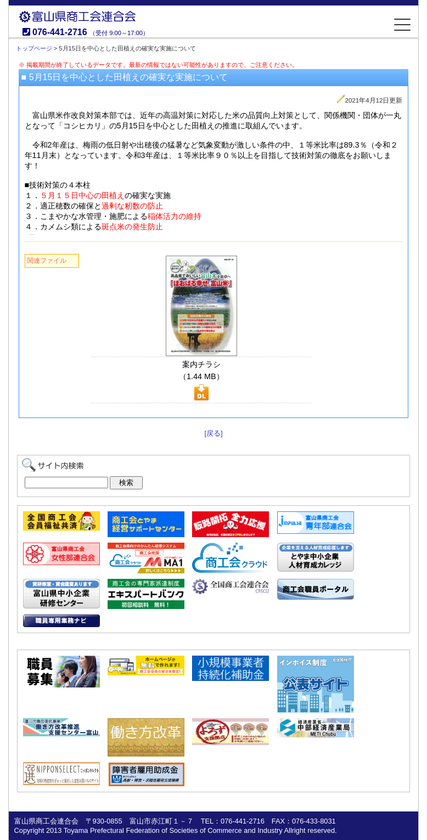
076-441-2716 (59, 32)
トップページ (34, 48)
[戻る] (213, 433)
